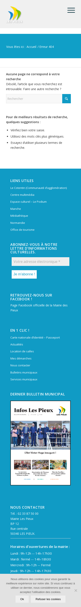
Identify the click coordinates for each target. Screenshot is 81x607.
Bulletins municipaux (23, 372)
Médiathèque (19, 216)
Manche (15, 209)
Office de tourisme (22, 230)
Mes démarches (21, 358)
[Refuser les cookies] (75, 590)
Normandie (17, 223)
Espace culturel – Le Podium (28, 202)
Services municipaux (23, 379)
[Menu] (69, 10)
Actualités (16, 344)
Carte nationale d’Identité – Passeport (35, 337)
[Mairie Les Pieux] (33, 14)
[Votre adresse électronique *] (40, 261)
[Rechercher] (38, 98)
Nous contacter (20, 365)
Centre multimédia (22, 195)
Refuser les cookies (48, 599)
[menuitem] (69, 10)
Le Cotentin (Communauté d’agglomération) (38, 188)
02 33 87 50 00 (28, 513)
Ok (22, 599)
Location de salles (22, 351)
